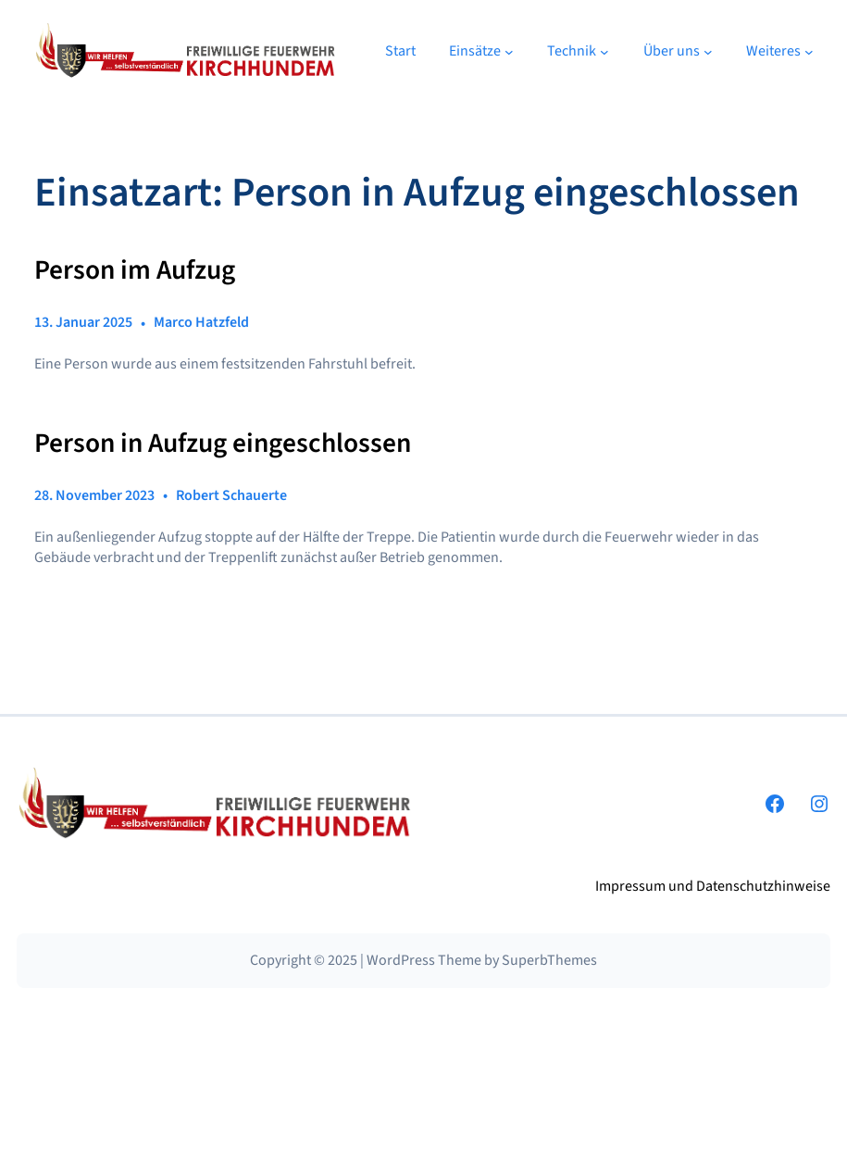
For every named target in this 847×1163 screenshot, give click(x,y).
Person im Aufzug (134, 270)
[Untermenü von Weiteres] (809, 51)
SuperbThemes (549, 960)
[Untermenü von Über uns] (708, 51)
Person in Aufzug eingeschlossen (222, 443)
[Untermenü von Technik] (604, 51)
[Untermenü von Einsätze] (509, 51)
